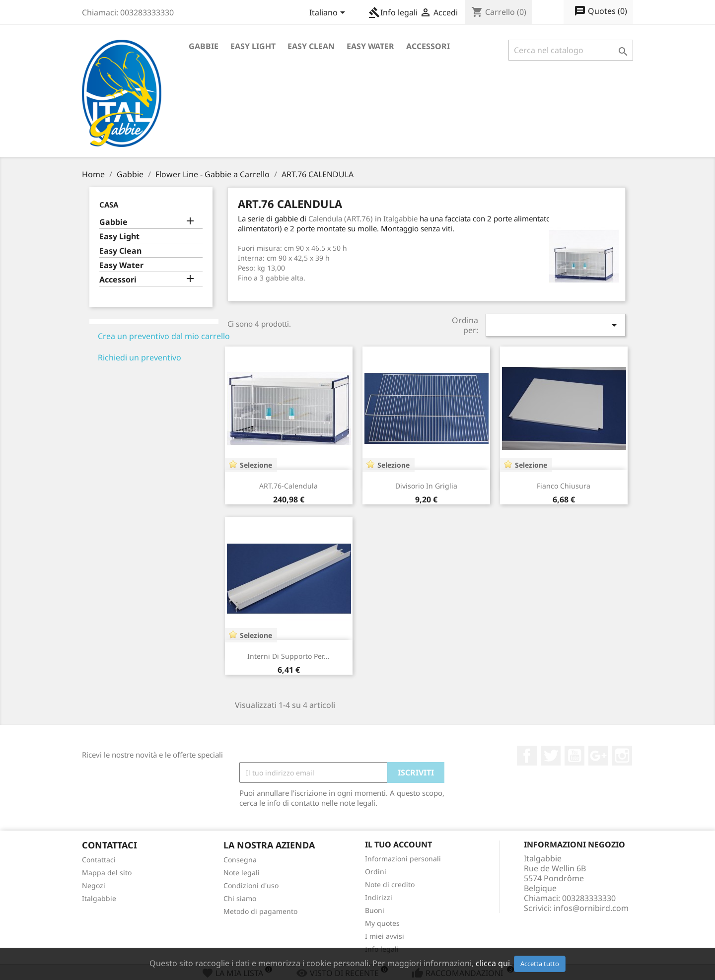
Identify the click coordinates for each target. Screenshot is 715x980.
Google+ (598, 756)
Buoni (374, 910)
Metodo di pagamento (260, 911)
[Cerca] (570, 50)
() (600, 11)
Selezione (256, 465)
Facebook (527, 756)
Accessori (428, 46)
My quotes (382, 923)
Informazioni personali (403, 858)
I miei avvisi (384, 936)
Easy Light (253, 46)
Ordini (375, 871)
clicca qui (493, 963)
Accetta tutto (539, 963)
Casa (108, 205)
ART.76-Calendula (288, 485)
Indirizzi (378, 897)
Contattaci (99, 859)
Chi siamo (239, 898)
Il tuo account (398, 844)
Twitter (551, 756)
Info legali (393, 12)
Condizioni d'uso (251, 885)
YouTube (574, 756)
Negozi (93, 885)
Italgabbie (99, 898)
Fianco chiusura (563, 485)
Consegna (240, 859)
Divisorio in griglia (426, 485)
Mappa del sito (107, 872)
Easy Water (370, 46)
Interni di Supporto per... (288, 656)
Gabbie (203, 46)
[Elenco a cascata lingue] (329, 13)
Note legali (241, 872)
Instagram (622, 756)
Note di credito (390, 884)
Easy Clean (311, 46)
